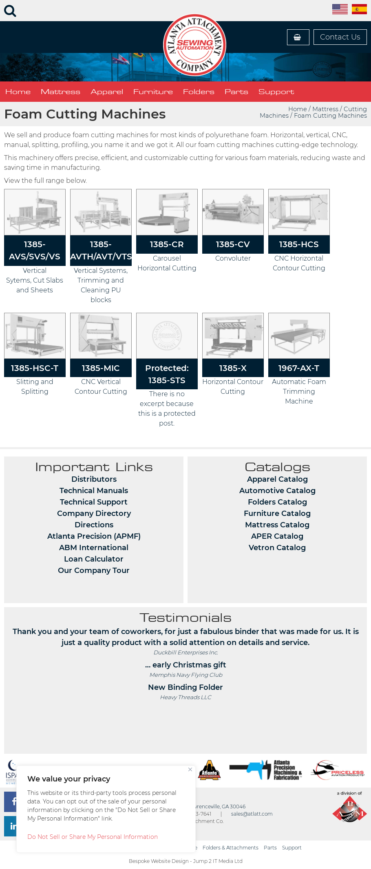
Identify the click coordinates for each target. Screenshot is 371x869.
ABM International (93, 547)
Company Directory (94, 513)
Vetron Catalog (277, 547)
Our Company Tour (94, 570)
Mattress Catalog (277, 524)
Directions (94, 524)
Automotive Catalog (277, 490)
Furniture (153, 91)
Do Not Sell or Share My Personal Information (92, 836)
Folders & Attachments (230, 848)
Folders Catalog (277, 502)
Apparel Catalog (277, 479)
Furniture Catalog (277, 513)
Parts (236, 91)
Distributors (94, 479)
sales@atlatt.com (252, 814)
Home (18, 91)
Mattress (60, 91)
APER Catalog (277, 536)
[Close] (190, 769)
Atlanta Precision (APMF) (94, 536)
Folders (198, 91)
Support (276, 91)
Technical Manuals (94, 490)
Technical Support (94, 502)
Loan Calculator (94, 559)
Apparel (107, 91)
